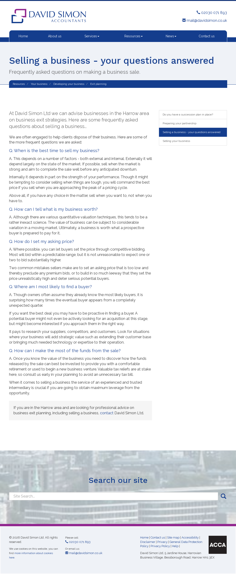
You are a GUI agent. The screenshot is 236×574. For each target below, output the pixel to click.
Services (91, 36)
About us (54, 36)
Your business (39, 84)
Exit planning (98, 84)
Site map (173, 537)
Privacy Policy (160, 546)
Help (175, 546)
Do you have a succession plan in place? (188, 114)
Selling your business (176, 141)
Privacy (162, 542)
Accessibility (190, 537)
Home (23, 36)
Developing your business (68, 84)
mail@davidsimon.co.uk (204, 20)
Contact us (207, 36)
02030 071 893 (212, 12)
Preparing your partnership (179, 123)
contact (106, 413)
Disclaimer (147, 542)
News (171, 36)
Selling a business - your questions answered (191, 132)
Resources (133, 36)
